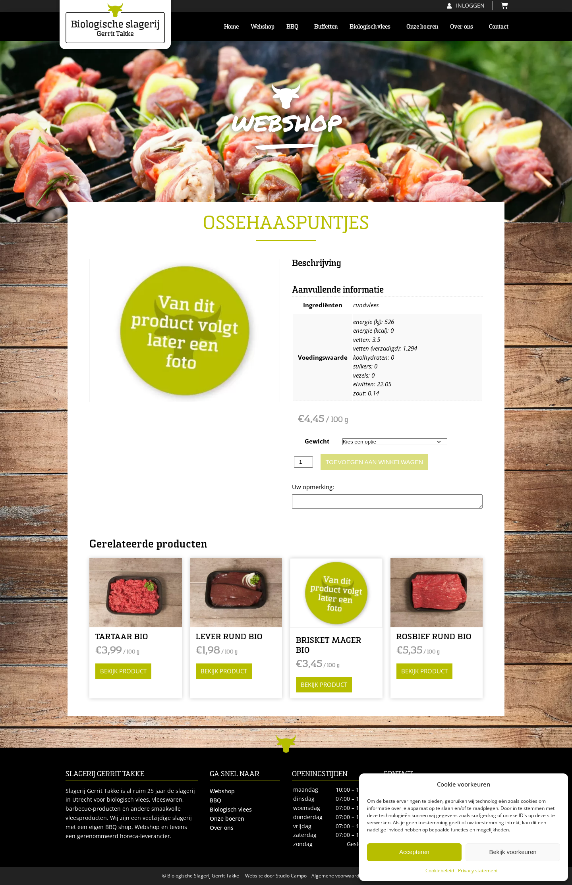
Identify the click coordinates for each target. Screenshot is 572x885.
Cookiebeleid (439, 870)
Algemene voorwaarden (338, 875)
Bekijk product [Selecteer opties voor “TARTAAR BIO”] (123, 671)
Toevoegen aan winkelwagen (374, 462)
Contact (498, 27)
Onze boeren (422, 27)
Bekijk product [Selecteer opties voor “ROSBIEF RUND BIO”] (424, 671)
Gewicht (317, 441)
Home (231, 27)
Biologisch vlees (372, 27)
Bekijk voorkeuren (512, 851)
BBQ (294, 27)
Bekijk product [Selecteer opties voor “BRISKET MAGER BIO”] (324, 684)
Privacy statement (478, 870)
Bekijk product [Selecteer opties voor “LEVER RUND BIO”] (224, 671)
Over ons (463, 27)
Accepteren (414, 851)
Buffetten (326, 27)
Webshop (262, 27)
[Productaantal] (303, 462)
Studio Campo (291, 875)
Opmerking (307, 487)
